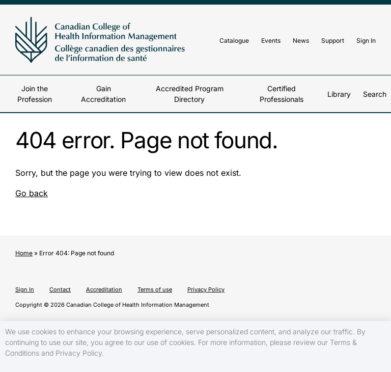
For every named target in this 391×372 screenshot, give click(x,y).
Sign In (366, 40)
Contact (60, 289)
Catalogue (234, 40)
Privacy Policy (206, 289)
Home (24, 253)
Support (332, 40)
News (301, 40)
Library (339, 94)
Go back (31, 193)
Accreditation (104, 289)
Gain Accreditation (103, 93)
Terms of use (154, 289)
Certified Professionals (281, 93)
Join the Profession (34, 93)
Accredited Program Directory (190, 93)
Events (271, 40)
